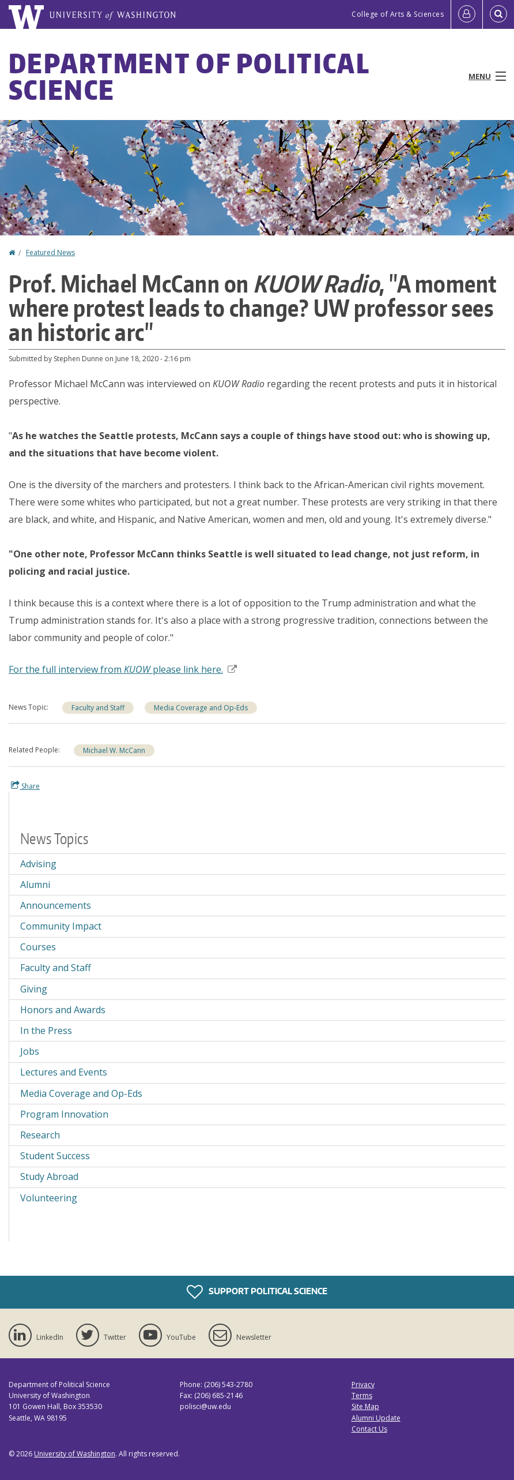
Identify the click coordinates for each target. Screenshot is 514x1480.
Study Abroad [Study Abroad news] (49, 1176)
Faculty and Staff (97, 708)
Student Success (55, 1155)
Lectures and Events (63, 1072)
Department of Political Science (189, 76)
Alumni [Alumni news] (35, 884)
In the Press (46, 1030)
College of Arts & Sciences (398, 14)
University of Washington (74, 1454)
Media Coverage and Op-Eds (201, 708)
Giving (33, 989)
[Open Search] (498, 14)
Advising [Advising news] (38, 863)
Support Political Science (257, 1292)
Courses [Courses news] (38, 947)
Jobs (29, 1051)
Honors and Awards (62, 1009)
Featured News (50, 252)
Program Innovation (64, 1114)
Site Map (365, 1406)
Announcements (55, 905)
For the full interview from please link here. (123, 669)
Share (25, 786)
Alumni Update (376, 1418)
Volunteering (48, 1198)
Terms (362, 1395)
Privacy (363, 1384)
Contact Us (369, 1429)
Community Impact (60, 926)
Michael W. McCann (114, 750)
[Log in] (466, 14)
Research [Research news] (40, 1135)
